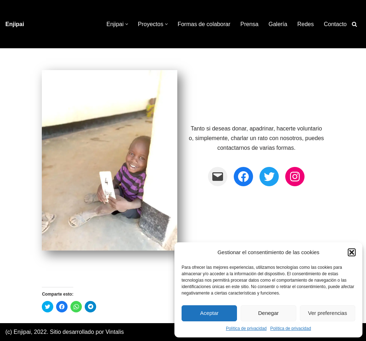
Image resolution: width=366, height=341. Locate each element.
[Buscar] (354, 24)
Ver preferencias (327, 313)
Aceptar (209, 313)
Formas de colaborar (204, 24)
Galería (277, 24)
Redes (305, 24)
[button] (351, 252)
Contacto (335, 24)
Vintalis (114, 332)
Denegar (268, 313)
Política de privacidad (246, 328)
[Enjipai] (14, 24)
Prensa (250, 24)
